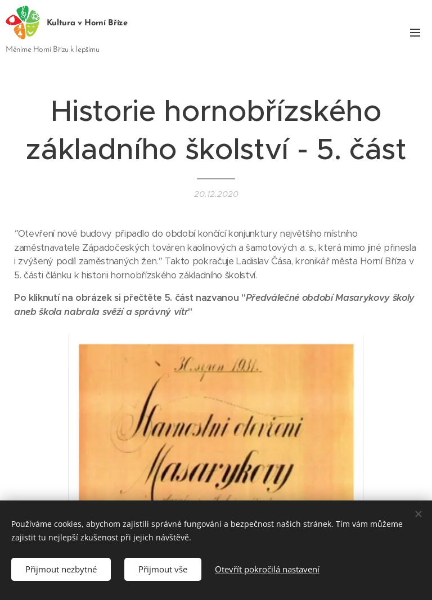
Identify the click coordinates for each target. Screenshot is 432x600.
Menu (415, 32)
